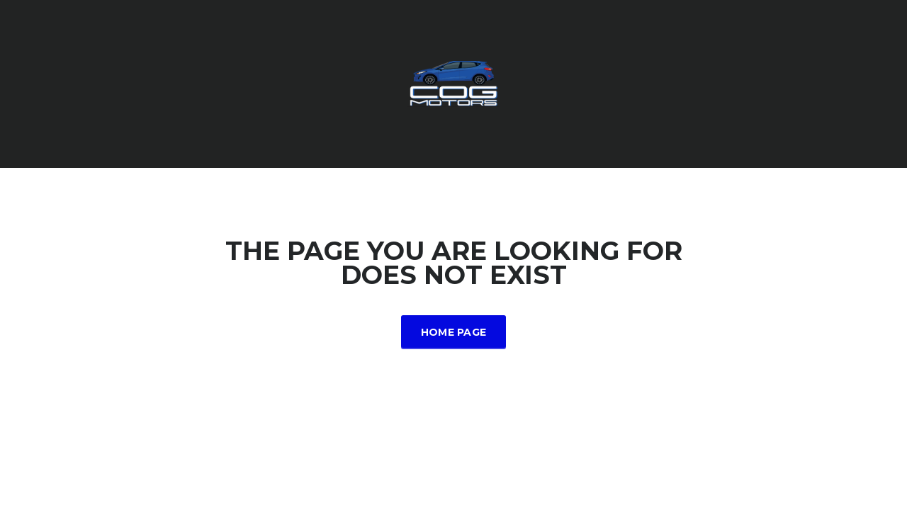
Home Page (454, 332)
